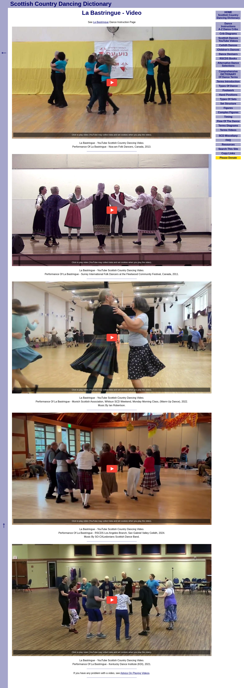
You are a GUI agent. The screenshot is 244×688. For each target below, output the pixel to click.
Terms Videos (228, 130)
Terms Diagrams (228, 125)
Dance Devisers (228, 54)
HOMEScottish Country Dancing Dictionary (228, 15)
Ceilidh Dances (228, 45)
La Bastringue (101, 22)
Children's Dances (228, 49)
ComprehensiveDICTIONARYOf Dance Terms (228, 74)
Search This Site (228, 149)
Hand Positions (228, 94)
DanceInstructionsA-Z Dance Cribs (228, 26)
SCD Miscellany (228, 135)
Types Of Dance (228, 86)
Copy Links (228, 153)
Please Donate (228, 157)
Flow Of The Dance (228, 121)
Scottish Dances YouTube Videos (228, 39)
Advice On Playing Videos (134, 673)
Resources (228, 144)
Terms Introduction (228, 81)
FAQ (228, 140)
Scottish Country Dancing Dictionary (61, 4)
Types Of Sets (228, 99)
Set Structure (228, 103)
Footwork (228, 90)
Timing (228, 116)
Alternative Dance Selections (228, 64)
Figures (228, 108)
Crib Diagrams (228, 33)
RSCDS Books (228, 58)
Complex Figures (228, 112)
